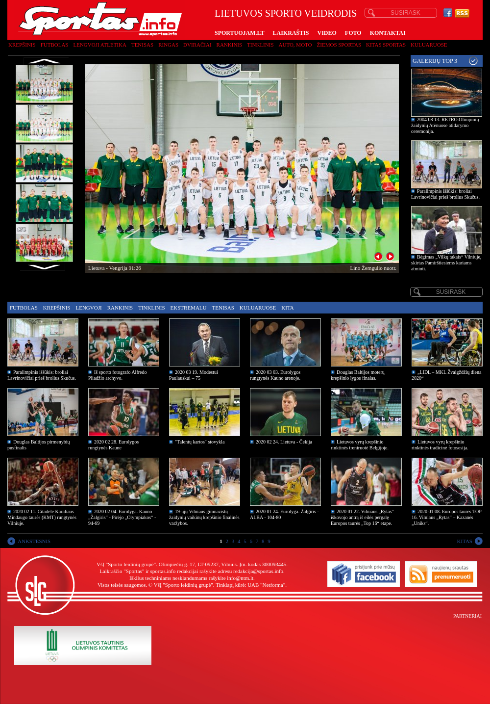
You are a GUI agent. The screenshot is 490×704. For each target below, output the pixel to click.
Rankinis (230, 45)
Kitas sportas (386, 45)
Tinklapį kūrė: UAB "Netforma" (250, 585)
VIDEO (327, 32)
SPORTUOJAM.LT (239, 32)
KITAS (464, 541)
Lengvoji (88, 308)
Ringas (168, 45)
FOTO (353, 32)
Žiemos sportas (339, 45)
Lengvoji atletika (99, 45)
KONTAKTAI (388, 32)
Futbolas (55, 45)
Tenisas (142, 45)
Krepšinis (22, 45)
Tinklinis (260, 45)
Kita (287, 308)
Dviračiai (197, 45)
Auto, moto (295, 45)
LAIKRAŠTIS (290, 32)
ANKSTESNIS (34, 541)
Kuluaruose (429, 45)
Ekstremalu (189, 308)
